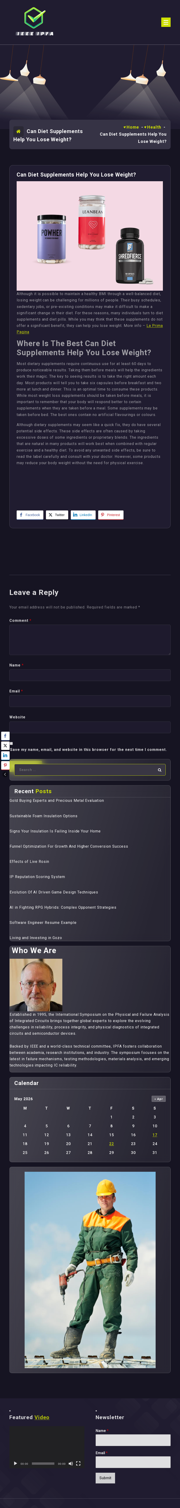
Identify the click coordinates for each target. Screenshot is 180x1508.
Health (154, 127)
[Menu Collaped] (166, 22)
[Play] (15, 1463)
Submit (105, 1478)
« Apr (158, 1099)
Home (133, 127)
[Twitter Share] (57, 514)
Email (102, 1453)
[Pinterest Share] (111, 514)
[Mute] (70, 1463)
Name (102, 1430)
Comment (20, 734)
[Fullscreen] (78, 1463)
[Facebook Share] (30, 514)
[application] (46, 1447)
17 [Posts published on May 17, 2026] (155, 1135)
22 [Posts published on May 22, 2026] (111, 1144)
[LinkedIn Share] (83, 514)
